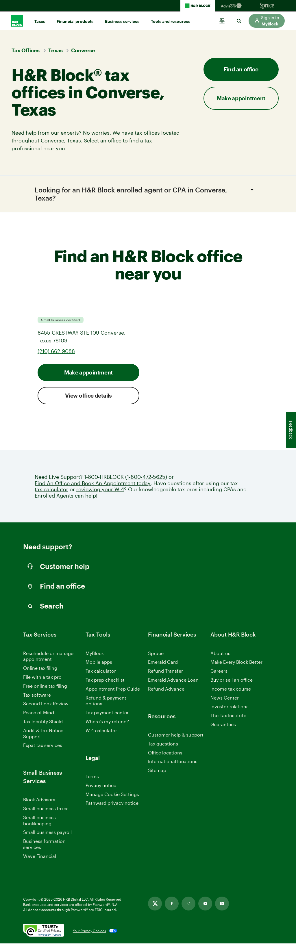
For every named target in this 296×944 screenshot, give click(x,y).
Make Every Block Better (236, 662)
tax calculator (51, 490)
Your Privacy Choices (89, 931)
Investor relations (229, 707)
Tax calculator (101, 671)
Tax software (37, 695)
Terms (92, 777)
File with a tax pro (42, 677)
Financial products (75, 21)
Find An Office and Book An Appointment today (93, 484)
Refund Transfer (165, 671)
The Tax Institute (228, 716)
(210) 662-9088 (56, 351)
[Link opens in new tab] (155, 904)
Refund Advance (166, 689)
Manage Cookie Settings (112, 794)
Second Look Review (46, 704)
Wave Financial (39, 857)
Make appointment (241, 98)
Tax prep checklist (105, 680)
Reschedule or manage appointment (48, 656)
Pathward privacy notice (112, 803)
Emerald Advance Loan (173, 680)
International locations (172, 762)
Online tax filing (40, 668)
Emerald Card (163, 662)
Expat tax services (42, 746)
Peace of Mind (38, 713)
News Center (224, 698)
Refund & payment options (106, 701)
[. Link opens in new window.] (43, 931)
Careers (218, 672)
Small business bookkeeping (39, 821)
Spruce (156, 653)
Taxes (39, 21)
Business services (122, 21)
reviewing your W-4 (100, 490)
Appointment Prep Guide (113, 689)
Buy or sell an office (231, 680)
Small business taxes (46, 809)
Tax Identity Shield (43, 722)
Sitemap (157, 771)
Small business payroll (47, 832)
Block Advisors (39, 800)
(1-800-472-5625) (146, 477)
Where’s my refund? (107, 722)
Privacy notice (101, 786)
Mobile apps (99, 662)
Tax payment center (107, 713)
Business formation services (44, 844)
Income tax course (230, 689)
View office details (88, 396)
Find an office (241, 69)
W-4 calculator (101, 731)
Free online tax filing (45, 686)
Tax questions (163, 744)
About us (220, 653)
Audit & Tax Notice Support (43, 734)
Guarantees (223, 725)
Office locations (165, 753)
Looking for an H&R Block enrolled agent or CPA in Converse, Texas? (146, 194)
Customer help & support (176, 735)
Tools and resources (170, 21)
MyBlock (95, 653)
